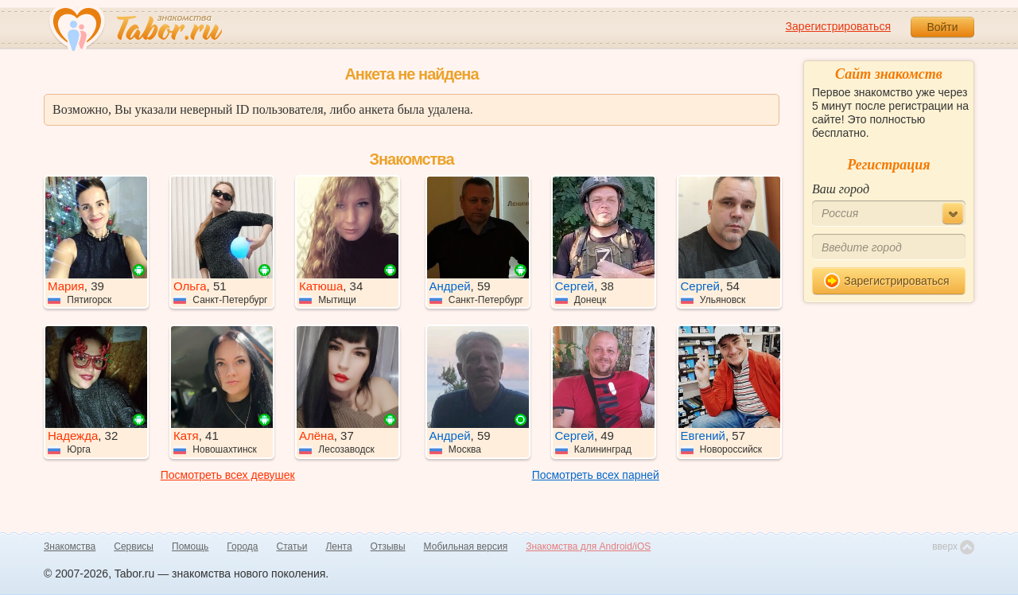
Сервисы (133, 546)
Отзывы (388, 546)
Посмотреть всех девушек (228, 475)
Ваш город (840, 189)
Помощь (190, 546)
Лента (338, 546)
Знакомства (69, 546)
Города (242, 546)
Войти (942, 27)
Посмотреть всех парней (595, 475)
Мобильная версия (466, 546)
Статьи (292, 546)
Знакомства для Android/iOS (588, 546)
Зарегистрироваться (838, 26)
